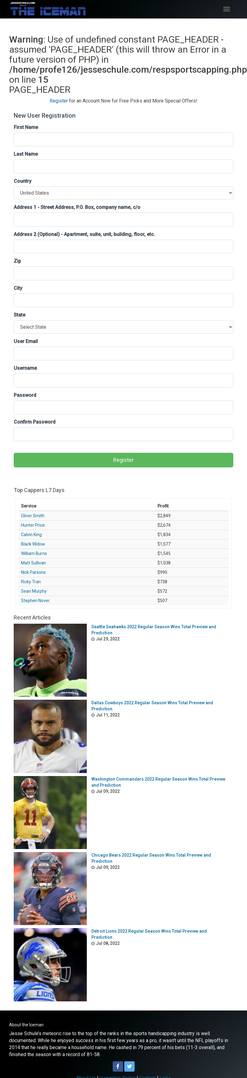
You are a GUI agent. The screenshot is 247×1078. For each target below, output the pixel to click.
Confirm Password (34, 422)
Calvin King (31, 534)
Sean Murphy (34, 591)
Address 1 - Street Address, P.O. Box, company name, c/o (77, 207)
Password (25, 395)
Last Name (26, 154)
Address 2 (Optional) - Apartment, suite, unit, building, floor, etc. (84, 234)
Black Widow (33, 544)
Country (22, 181)
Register (59, 101)
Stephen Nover (35, 600)
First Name (26, 127)
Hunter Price (33, 525)
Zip (17, 261)
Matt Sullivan (33, 562)
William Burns (34, 553)
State (19, 315)
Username (25, 368)
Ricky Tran (31, 581)
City (18, 288)
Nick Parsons (33, 572)
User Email (26, 341)
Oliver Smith (32, 515)
